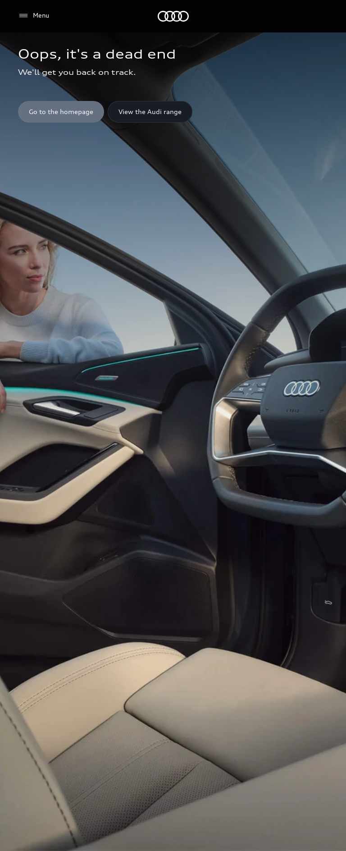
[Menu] (173, 16)
